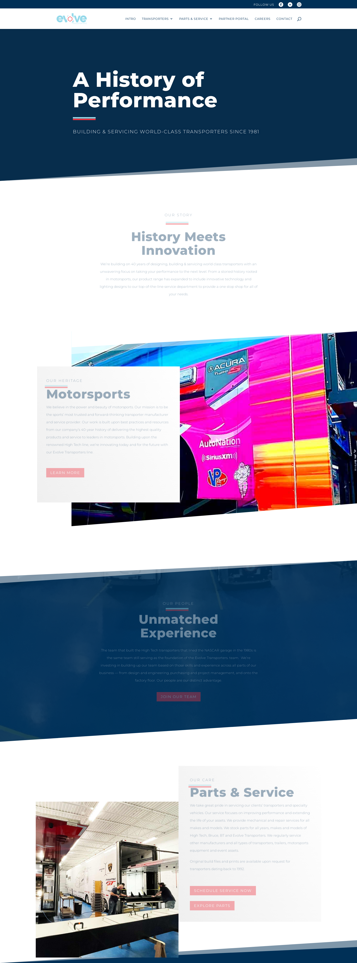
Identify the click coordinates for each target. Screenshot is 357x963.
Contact (284, 19)
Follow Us (264, 4)
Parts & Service (193, 19)
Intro (130, 19)
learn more (65, 473)
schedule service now (223, 890)
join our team (178, 697)
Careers (262, 19)
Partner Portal (234, 19)
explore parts (212, 906)
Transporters (155, 19)
